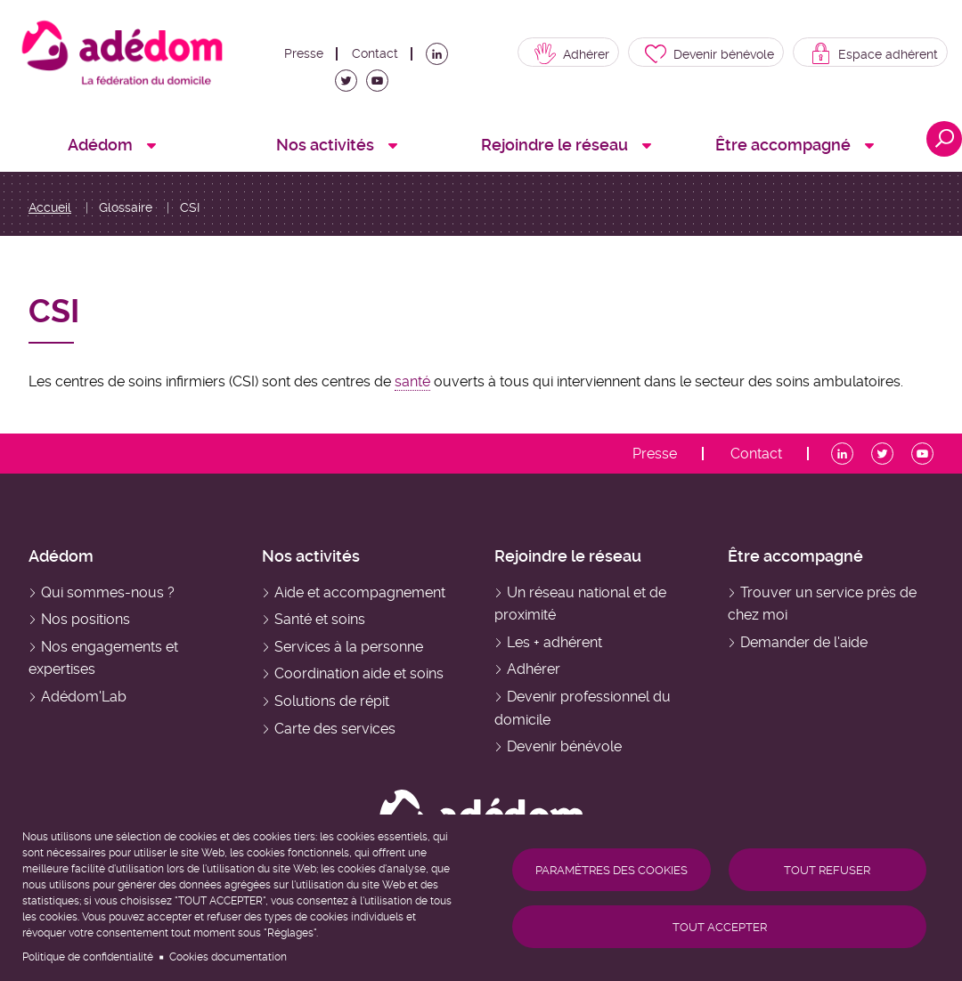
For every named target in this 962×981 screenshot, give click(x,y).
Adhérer (586, 54)
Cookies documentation (228, 957)
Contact (375, 53)
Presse (303, 53)
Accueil (50, 207)
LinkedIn (440, 59)
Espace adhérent (888, 54)
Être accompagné (795, 556)
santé (412, 381)
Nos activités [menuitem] (325, 144)
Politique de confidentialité (87, 957)
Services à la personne (348, 646)
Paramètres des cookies (611, 870)
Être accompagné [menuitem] (783, 144)
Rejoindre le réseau (567, 556)
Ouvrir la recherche (944, 139)
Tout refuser (827, 870)
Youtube (380, 85)
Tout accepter (720, 927)
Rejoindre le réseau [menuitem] (554, 144)
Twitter (349, 85)
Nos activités (311, 556)
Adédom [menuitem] (100, 144)
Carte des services (334, 728)
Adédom (61, 556)
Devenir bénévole (723, 54)
